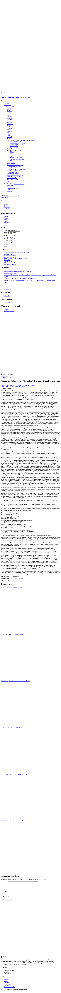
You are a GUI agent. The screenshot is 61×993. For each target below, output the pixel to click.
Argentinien (10, 108)
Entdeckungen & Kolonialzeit (17, 143)
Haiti (8, 121)
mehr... (5, 282)
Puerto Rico (10, 134)
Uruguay (9, 135)
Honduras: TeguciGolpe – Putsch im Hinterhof (16, 258)
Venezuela (9, 137)
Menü (2, 100)
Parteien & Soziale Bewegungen (15, 165)
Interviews (6, 208)
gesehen (6, 218)
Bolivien (9, 109)
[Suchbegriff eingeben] (11, 195)
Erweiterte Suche (5, 197)
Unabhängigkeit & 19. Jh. (16, 144)
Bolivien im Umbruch (9, 263)
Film (11, 153)
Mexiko (9, 127)
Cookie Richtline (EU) (9, 989)
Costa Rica (10, 113)
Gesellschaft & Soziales (13, 168)
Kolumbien (10, 124)
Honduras (9, 122)
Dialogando (7, 207)
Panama (9, 129)
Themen (6, 138)
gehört (5, 219)
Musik (11, 160)
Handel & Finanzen (12, 172)
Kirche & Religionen (12, 179)
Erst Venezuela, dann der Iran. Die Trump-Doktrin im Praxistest (20, 278)
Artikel (5, 205)
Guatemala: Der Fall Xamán (8, 260)
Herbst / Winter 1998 (6, 377)
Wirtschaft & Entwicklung (13, 170)
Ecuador (9, 116)
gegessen (6, 221)
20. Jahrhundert (14, 146)
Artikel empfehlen (22, 385)
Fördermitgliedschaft (12, 188)
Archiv (5, 230)
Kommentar (4, 893)
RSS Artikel (7, 296)
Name (3, 896)
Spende (6, 309)
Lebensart (12, 154)
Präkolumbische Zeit (15, 141)
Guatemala (9, 119)
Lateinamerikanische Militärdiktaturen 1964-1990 (16, 252)
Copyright (6, 984)
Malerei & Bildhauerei (16, 157)
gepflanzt (6, 223)
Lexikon (6, 209)
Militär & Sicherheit (12, 178)
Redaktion (3, 385)
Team (8, 189)
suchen (2, 195)
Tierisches (9, 191)
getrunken (6, 222)
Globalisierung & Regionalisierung (16, 169)
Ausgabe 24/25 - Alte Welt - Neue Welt (11, 386)
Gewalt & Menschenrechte (14, 166)
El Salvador (10, 118)
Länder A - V (7, 106)
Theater (12, 162)
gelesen (6, 216)
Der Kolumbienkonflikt (10, 264)
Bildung (12, 152)
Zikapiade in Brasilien (9, 254)
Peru (8, 132)
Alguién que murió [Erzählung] (12, 273)
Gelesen (23, 386)
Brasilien (9, 111)
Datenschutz (7, 987)
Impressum (10, 185)
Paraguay (9, 131)
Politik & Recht (11, 163)
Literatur (12, 156)
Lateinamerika (7, 289)
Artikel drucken (32, 385)
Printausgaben (4, 376)
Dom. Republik (11, 115)
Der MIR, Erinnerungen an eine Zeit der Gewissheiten (17, 271)
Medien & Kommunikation (17, 159)
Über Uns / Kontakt (9, 184)
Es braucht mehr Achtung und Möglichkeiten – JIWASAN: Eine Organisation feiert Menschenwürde (29, 280)
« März (5, 246)
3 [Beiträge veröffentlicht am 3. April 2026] (10, 237)
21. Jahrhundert (14, 147)
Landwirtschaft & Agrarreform (15, 175)
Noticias (6, 204)
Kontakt (9, 186)
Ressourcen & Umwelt (13, 173)
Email (5, 899)
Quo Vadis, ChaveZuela (10, 257)
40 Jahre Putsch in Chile (10, 255)
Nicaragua (9, 128)
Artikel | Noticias (8, 302)
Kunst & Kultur (11, 150)
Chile (8, 112)
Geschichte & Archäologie (13, 140)
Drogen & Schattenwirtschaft (14, 176)
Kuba (8, 125)
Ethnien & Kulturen (12, 149)
